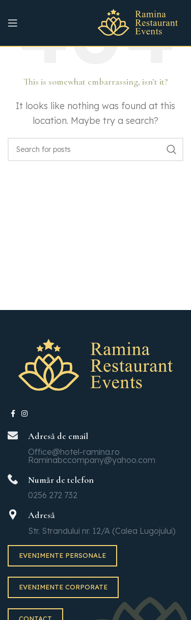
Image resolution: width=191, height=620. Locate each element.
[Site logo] (137, 22)
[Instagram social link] (24, 413)
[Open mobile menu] (13, 23)
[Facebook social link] (13, 413)
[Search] (95, 149)
